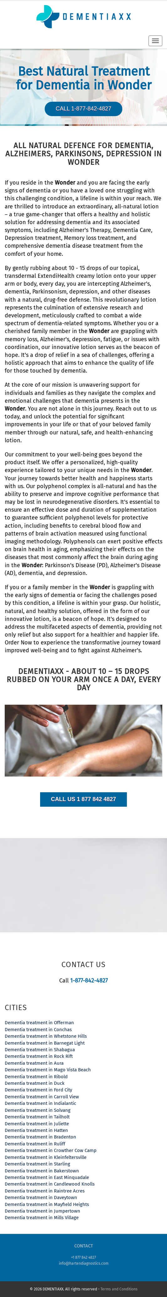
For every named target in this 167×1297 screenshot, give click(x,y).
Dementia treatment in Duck (35, 1083)
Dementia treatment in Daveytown (41, 1197)
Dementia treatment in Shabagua (40, 1049)
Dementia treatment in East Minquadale (47, 1177)
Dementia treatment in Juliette (37, 1124)
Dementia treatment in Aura (34, 1063)
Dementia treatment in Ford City (38, 1090)
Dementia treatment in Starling (37, 1164)
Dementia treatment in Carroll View (42, 1097)
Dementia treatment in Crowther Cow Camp (51, 1150)
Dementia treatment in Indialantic (40, 1103)
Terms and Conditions (119, 1289)
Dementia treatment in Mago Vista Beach (48, 1070)
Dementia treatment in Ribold (36, 1076)
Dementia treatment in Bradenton (40, 1137)
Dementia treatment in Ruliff (35, 1144)
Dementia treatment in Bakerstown (42, 1171)
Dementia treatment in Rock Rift (39, 1056)
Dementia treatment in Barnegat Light (45, 1043)
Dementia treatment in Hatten (36, 1130)
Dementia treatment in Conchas (38, 1029)
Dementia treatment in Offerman (39, 1022)
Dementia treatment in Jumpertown (42, 1211)
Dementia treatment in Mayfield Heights (47, 1204)
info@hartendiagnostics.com (83, 1263)
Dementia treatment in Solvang (37, 1110)
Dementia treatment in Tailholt (37, 1117)
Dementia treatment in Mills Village (42, 1217)
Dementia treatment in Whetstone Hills (46, 1036)
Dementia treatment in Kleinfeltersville (45, 1157)
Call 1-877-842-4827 (83, 108)
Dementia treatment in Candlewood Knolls (50, 1184)
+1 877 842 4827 (83, 1257)
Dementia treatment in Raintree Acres (45, 1191)
